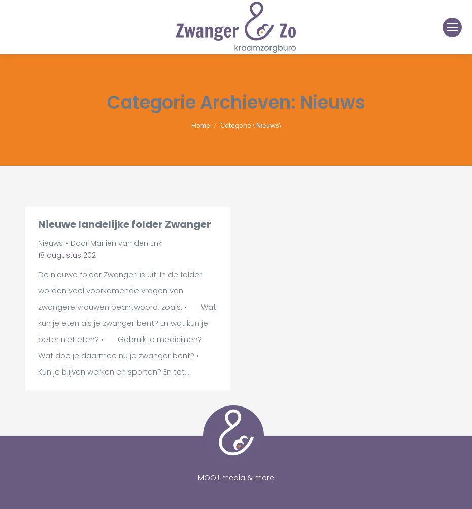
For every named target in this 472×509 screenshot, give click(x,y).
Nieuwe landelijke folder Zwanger (124, 224)
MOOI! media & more (236, 477)
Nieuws (50, 243)
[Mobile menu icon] (452, 27)
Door (116, 243)
